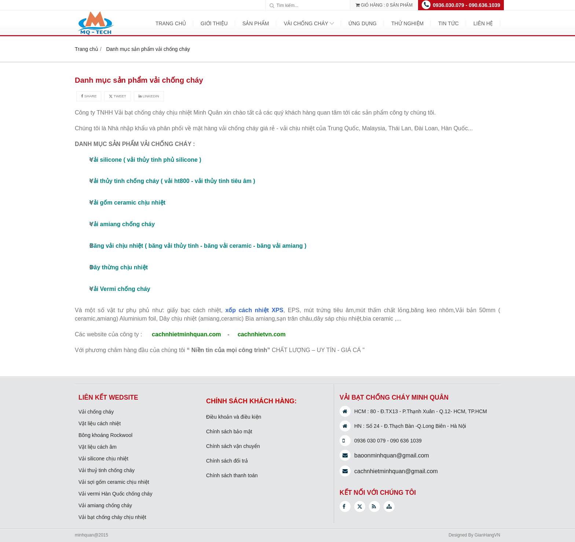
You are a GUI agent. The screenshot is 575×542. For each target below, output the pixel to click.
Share (88, 96)
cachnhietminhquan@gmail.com (396, 471)
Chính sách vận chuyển (233, 446)
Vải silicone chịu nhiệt (103, 458)
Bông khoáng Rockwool (105, 435)
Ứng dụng (362, 23)
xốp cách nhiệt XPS (254, 310)
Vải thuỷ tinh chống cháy (106, 470)
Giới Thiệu (214, 23)
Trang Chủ (170, 23)
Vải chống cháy (306, 23)
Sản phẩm (255, 23)
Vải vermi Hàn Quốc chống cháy (115, 494)
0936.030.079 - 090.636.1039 (466, 5)
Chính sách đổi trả (227, 461)
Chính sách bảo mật (229, 431)
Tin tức (448, 23)
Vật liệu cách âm (97, 447)
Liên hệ (483, 23)
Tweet (117, 96)
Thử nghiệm (407, 23)
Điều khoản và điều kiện (233, 417)
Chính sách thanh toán (232, 475)
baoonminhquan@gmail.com (391, 455)
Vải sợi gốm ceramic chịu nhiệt (113, 482)
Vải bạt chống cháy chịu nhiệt (112, 517)
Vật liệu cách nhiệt (99, 423)
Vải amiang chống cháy (105, 505)
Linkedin (149, 96)
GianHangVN (487, 535)
